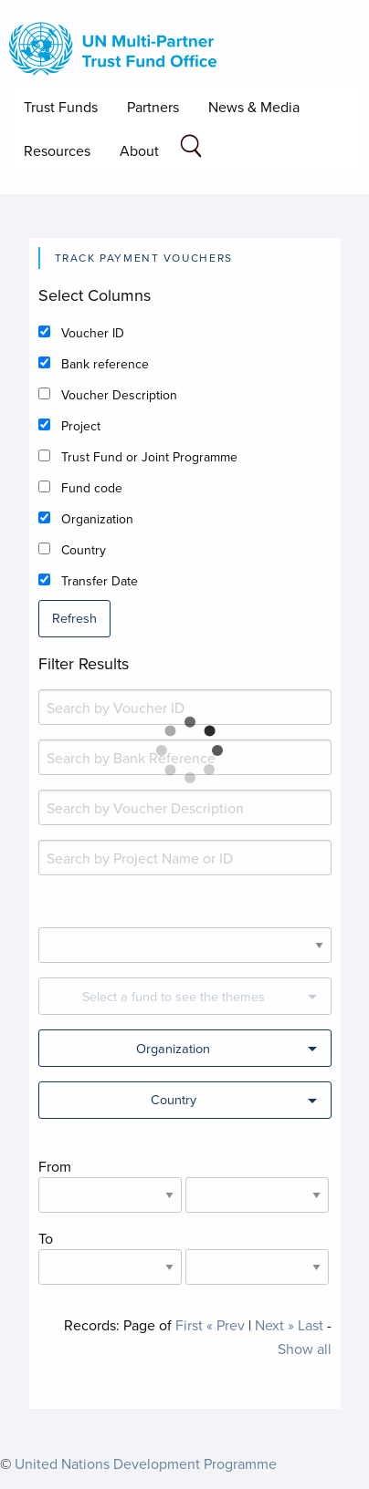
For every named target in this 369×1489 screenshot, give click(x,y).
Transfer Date (99, 581)
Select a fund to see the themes (173, 996)
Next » (274, 1325)
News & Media (254, 107)
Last (310, 1325)
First (189, 1325)
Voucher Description (119, 395)
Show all (305, 1349)
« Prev (225, 1325)
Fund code (91, 488)
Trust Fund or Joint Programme (149, 457)
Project (80, 426)
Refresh (74, 617)
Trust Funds (61, 107)
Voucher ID (92, 333)
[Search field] (191, 149)
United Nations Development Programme (146, 1463)
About (139, 150)
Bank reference (105, 364)
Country (83, 550)
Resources (57, 150)
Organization (97, 519)
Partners (153, 107)
